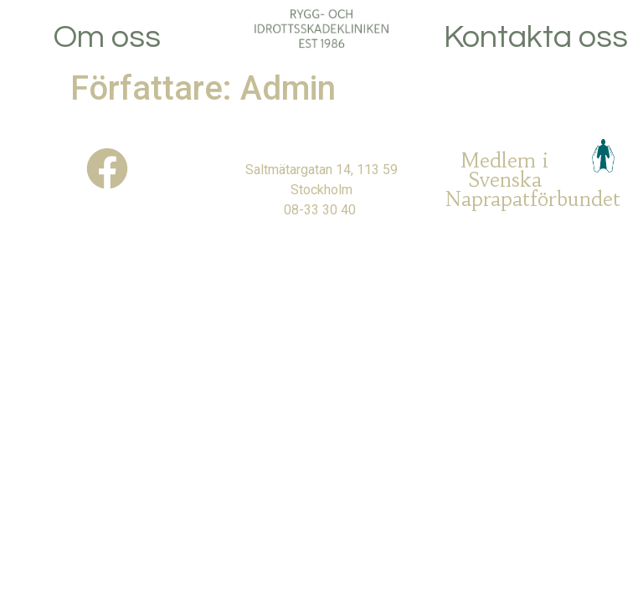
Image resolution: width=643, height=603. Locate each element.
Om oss (107, 37)
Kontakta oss (536, 37)
